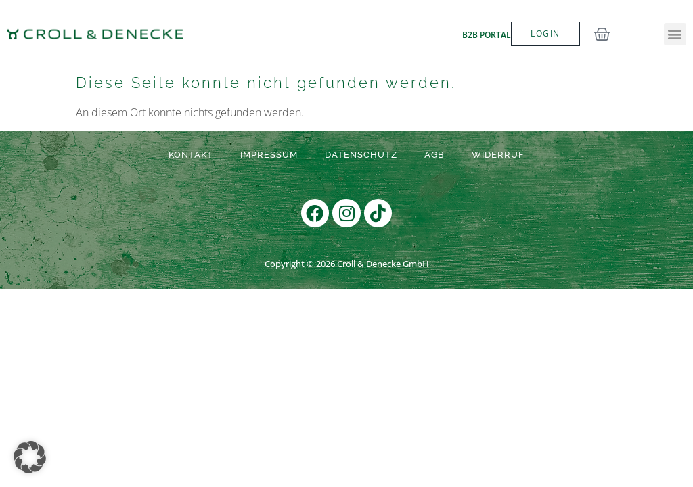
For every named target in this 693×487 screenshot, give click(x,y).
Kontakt (191, 154)
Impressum (269, 154)
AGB (434, 154)
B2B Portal (486, 35)
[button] (675, 34)
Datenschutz (361, 154)
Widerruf (498, 154)
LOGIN (545, 33)
